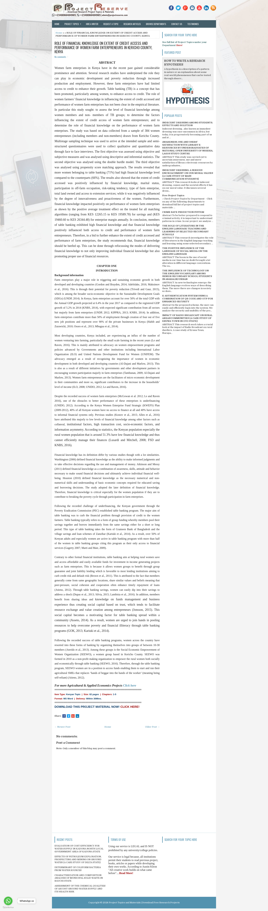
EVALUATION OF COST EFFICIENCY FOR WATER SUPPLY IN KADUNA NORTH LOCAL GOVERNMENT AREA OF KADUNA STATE (79, 848)
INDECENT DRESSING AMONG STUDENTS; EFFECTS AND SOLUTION (187, 124)
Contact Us (176, 24)
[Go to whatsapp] (8, 901)
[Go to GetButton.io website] (8, 907)
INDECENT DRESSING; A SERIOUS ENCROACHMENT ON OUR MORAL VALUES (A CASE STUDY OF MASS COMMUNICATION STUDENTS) (187, 174)
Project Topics (73, 23)
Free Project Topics (173, 195)
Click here (129, 685)
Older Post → (152, 727)
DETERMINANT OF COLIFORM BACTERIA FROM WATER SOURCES (78, 868)
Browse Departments (156, 24)
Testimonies (193, 24)
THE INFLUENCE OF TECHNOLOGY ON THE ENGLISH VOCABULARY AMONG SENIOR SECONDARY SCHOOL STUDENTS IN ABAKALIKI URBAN (187, 275)
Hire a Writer (92, 24)
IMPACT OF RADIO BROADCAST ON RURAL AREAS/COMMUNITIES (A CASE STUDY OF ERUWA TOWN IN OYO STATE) (187, 318)
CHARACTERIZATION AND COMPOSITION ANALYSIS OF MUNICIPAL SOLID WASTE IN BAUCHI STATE (79, 878)
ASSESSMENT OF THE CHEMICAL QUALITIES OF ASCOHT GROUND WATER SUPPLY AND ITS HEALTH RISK (80, 888)
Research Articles (132, 24)
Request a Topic (110, 24)
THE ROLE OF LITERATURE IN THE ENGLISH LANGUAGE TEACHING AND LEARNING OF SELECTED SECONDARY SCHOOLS (185, 230)
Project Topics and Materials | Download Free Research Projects (144, 902)
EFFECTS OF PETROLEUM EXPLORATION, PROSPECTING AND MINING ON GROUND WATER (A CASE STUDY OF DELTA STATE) (78, 859)
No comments (60, 57)
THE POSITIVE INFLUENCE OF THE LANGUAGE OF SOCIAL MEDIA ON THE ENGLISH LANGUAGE (185, 251)
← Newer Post (62, 727)
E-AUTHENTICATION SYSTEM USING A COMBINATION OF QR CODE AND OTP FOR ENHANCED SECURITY (187, 298)
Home (57, 24)
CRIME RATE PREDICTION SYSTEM (183, 212)
